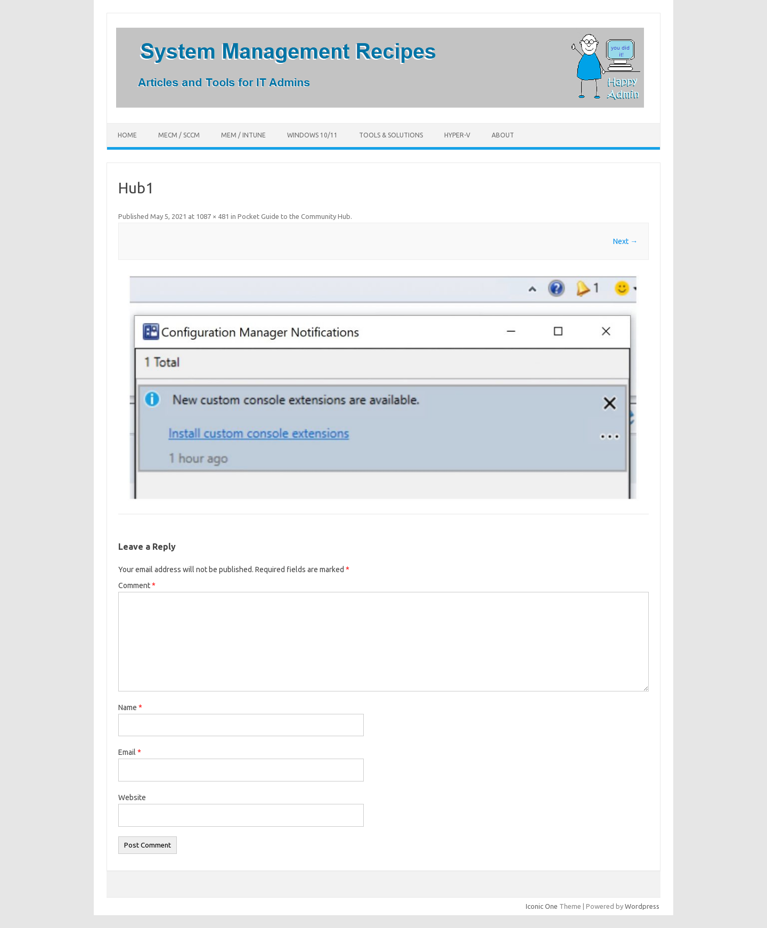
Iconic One (542, 906)
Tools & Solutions (391, 135)
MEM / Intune (243, 135)
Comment (137, 585)
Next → (625, 241)
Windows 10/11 (312, 135)
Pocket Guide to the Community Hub (294, 216)
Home (127, 135)
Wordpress (642, 906)
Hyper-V (457, 135)
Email (129, 752)
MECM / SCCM (179, 135)
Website (132, 797)
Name (130, 707)
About (503, 135)
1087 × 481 (212, 216)
